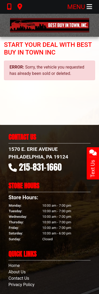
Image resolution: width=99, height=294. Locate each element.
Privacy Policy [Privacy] (21, 284)
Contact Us (18, 278)
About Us (17, 271)
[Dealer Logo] (49, 25)
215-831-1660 (40, 167)
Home (14, 265)
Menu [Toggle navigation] (79, 7)
